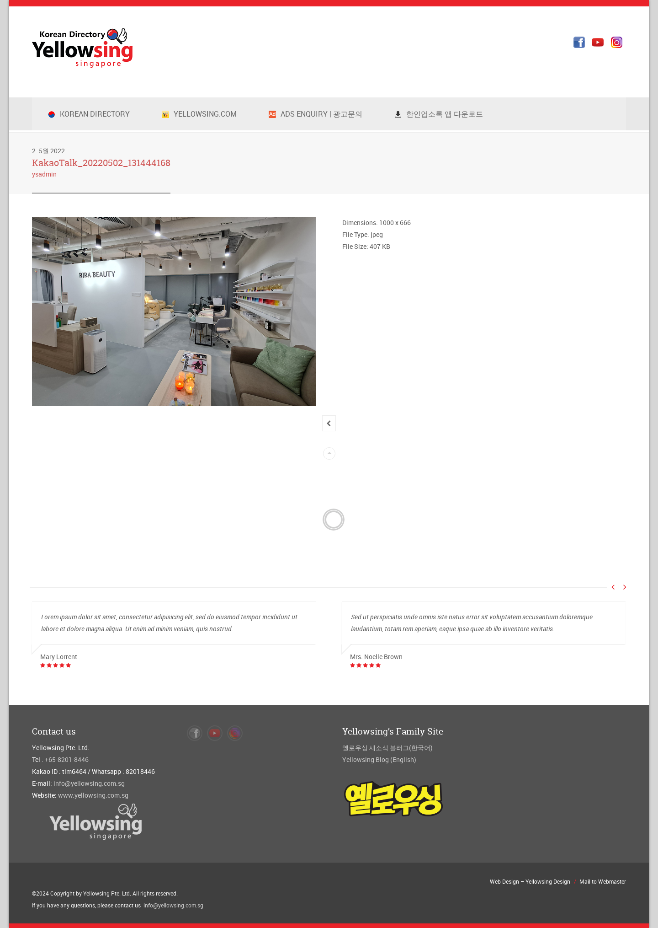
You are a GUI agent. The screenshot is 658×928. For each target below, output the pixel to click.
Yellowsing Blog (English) (379, 759)
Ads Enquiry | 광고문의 (315, 114)
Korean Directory (89, 114)
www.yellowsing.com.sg (93, 795)
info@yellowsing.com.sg (89, 783)
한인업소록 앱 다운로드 (438, 114)
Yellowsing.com (199, 114)
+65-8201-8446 (67, 759)
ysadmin (44, 174)
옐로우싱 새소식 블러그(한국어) (387, 747)
